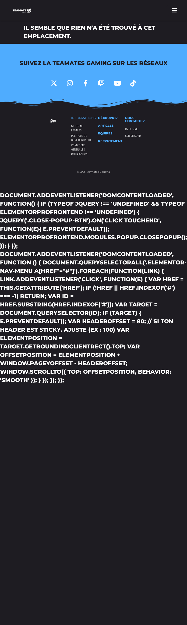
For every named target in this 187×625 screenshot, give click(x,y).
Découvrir (108, 118)
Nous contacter (135, 119)
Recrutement (110, 141)
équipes (105, 133)
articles (105, 125)
